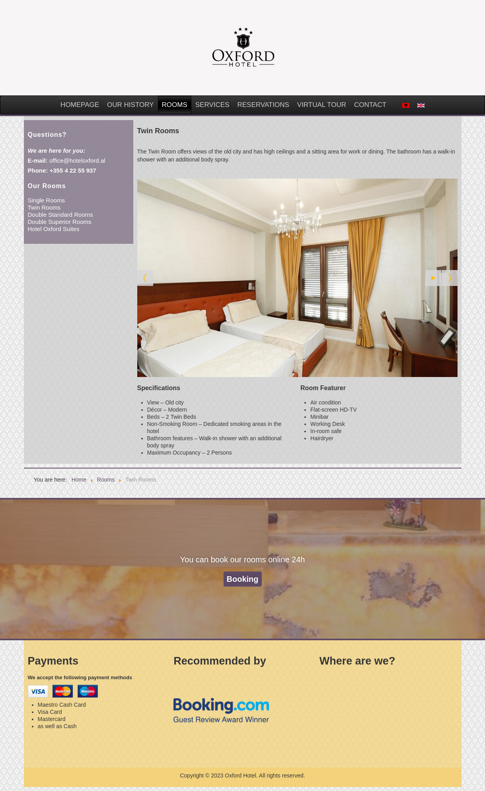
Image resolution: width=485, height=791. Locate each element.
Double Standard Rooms (60, 214)
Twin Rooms (44, 207)
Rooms (174, 105)
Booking (243, 579)
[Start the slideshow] (433, 278)
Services (212, 105)
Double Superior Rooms (60, 221)
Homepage (79, 105)
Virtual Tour (321, 105)
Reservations (263, 105)
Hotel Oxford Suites (54, 228)
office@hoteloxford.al (77, 160)
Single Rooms (46, 200)
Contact (370, 105)
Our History (130, 105)
